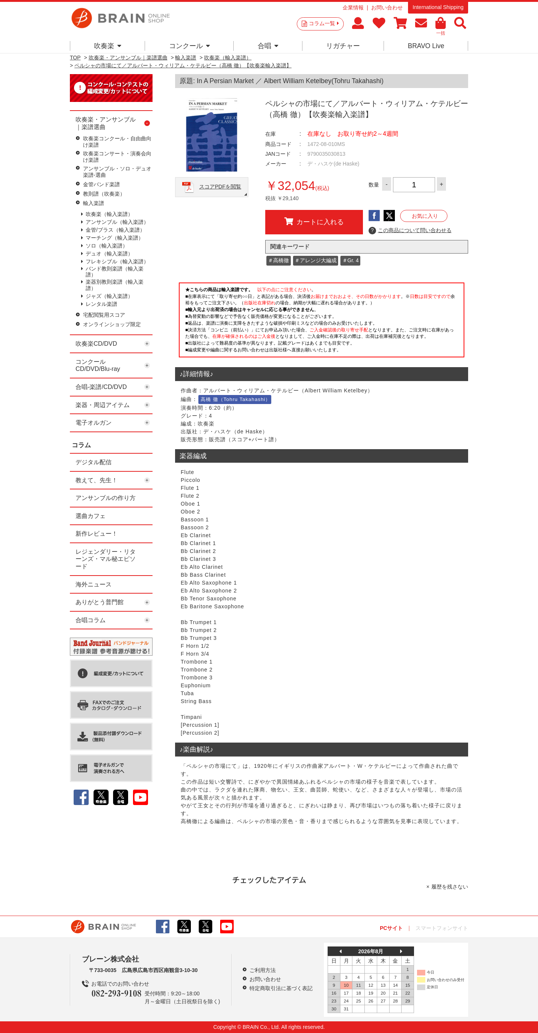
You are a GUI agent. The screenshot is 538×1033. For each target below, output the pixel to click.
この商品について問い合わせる (410, 230)
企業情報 (353, 8)
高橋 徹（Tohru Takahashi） (236, 399)
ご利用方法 (262, 970)
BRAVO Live (426, 46)
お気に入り (425, 216)
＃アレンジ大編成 (316, 260)
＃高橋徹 (278, 260)
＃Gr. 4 (350, 260)
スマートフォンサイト (442, 928)
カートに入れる (314, 221)
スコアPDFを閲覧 (220, 187)
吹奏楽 (107, 46)
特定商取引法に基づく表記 (281, 988)
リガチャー (343, 46)
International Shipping (438, 7)
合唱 (268, 46)
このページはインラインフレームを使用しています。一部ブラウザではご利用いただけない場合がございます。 (321, 322)
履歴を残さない (449, 887)
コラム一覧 (324, 23)
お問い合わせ (387, 8)
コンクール (189, 46)
